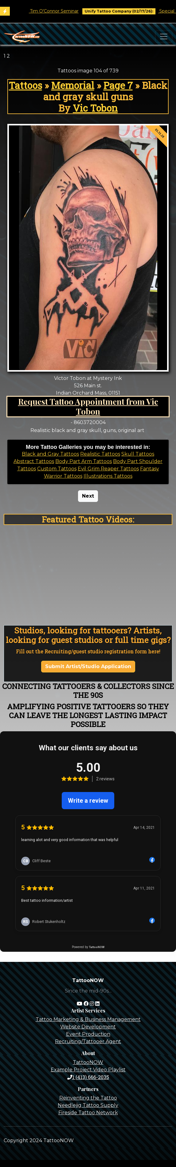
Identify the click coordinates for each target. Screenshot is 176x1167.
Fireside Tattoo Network (88, 1112)
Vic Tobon (95, 108)
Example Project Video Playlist (88, 1070)
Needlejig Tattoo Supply (88, 1105)
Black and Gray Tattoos (50, 454)
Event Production (88, 1034)
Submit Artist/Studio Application (88, 666)
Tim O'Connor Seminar (61, 11)
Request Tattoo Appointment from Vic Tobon (88, 406)
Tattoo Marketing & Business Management (88, 1019)
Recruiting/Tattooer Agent (88, 1041)
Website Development (88, 1027)
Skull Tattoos (137, 454)
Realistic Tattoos (100, 454)
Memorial (72, 85)
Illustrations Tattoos (108, 476)
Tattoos (25, 85)
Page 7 (118, 85)
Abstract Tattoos (34, 461)
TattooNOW (88, 1062)
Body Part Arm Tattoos (83, 461)
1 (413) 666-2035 (88, 1077)
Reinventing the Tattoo (88, 1098)
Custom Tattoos (56, 469)
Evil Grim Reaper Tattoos (108, 469)
